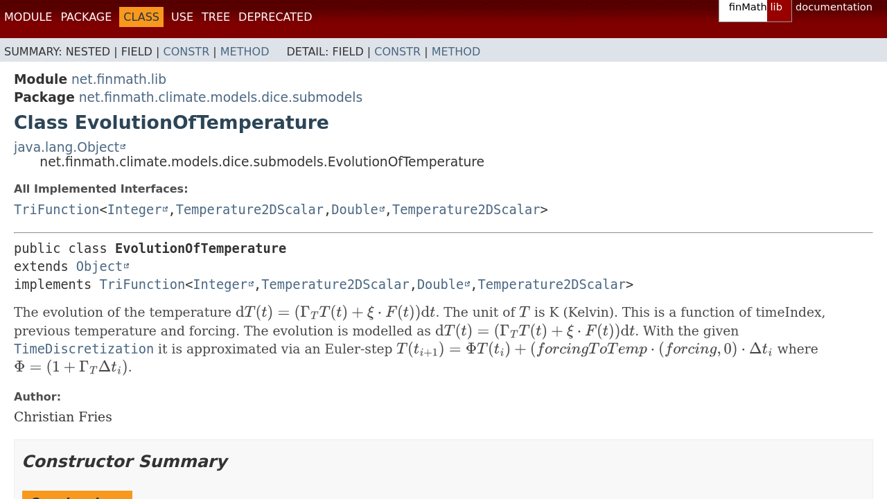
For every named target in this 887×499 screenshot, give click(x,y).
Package (86, 17)
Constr (186, 51)
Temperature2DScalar (250, 209)
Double (354, 209)
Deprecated (275, 17)
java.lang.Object (66, 147)
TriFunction (57, 209)
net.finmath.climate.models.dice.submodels (220, 97)
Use (182, 17)
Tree (216, 17)
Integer (134, 209)
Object (99, 266)
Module (28, 17)
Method (245, 51)
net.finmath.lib (118, 79)
